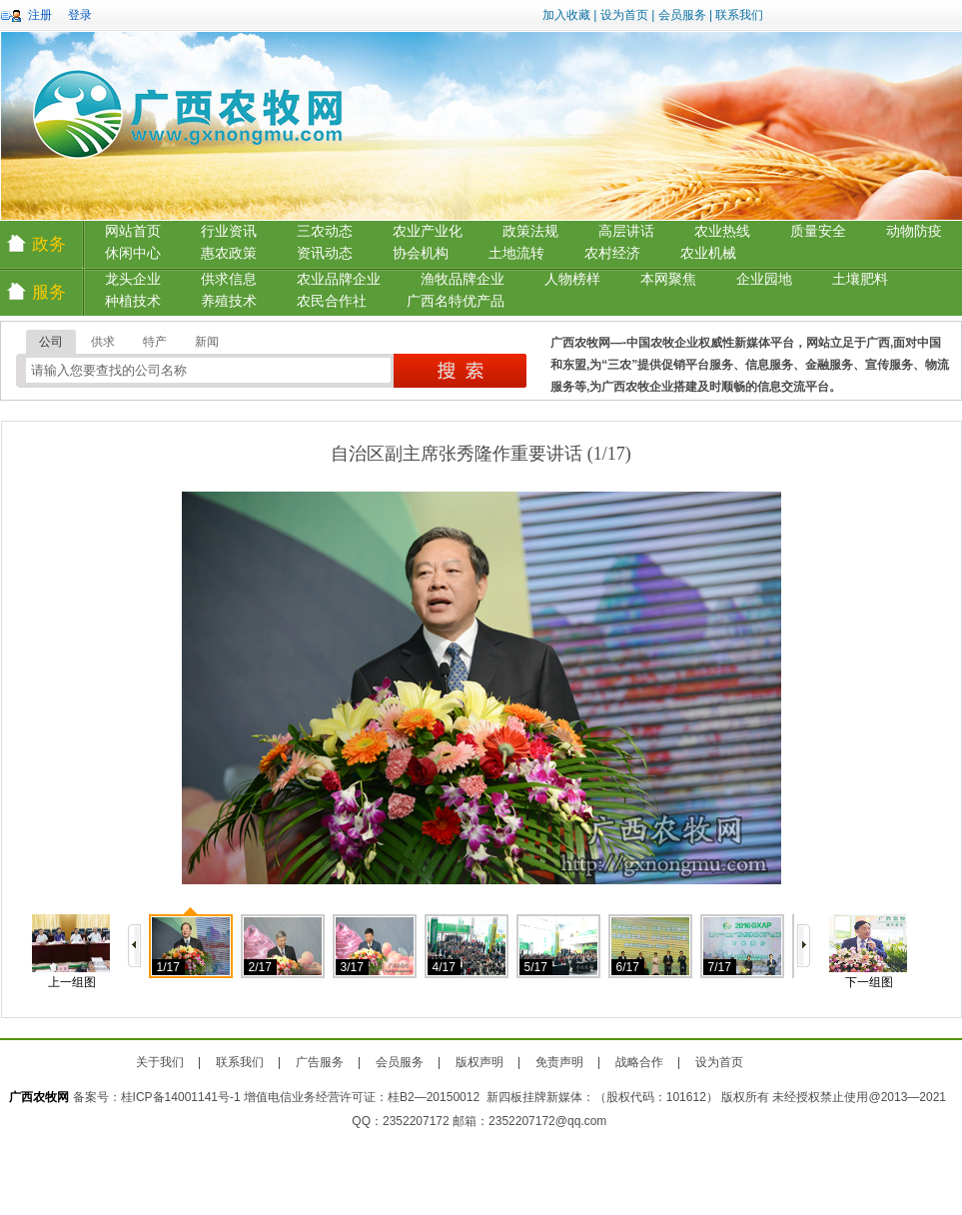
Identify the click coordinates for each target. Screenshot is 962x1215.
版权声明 (479, 1062)
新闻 (207, 342)
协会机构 (421, 253)
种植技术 (133, 301)
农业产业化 (428, 231)
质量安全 (818, 231)
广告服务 (320, 1062)
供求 (103, 342)
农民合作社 (332, 301)
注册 (40, 15)
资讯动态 (325, 253)
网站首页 (133, 231)
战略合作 (639, 1062)
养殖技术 (229, 301)
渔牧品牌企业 (462, 279)
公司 (51, 342)
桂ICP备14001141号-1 (181, 1097)
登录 (80, 15)
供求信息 (229, 279)
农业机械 (708, 253)
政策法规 (530, 231)
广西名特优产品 (455, 301)
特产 (155, 342)
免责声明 (559, 1062)
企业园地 (764, 279)
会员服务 (682, 15)
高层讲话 (626, 231)
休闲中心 (133, 253)
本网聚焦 (668, 279)
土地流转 (516, 253)
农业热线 (722, 231)
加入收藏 (566, 15)
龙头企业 (133, 279)
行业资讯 (229, 231)
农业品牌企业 (339, 279)
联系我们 (739, 15)
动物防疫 (914, 231)
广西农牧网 (39, 1097)
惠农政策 (229, 253)
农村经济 (612, 253)
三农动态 (325, 231)
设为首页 (624, 15)
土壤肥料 (860, 279)
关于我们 (160, 1062)
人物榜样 (572, 279)
